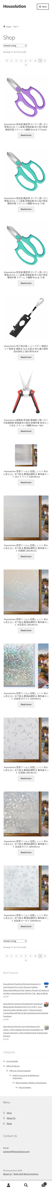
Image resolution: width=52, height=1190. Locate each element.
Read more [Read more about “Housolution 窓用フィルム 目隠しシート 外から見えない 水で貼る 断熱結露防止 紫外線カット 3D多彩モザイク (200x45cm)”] (26, 704)
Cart (41, 1183)
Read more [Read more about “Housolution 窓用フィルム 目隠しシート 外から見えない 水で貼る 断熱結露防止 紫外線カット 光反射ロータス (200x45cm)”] (26, 926)
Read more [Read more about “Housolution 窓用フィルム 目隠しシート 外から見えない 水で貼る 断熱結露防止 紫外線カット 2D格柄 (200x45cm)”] (26, 556)
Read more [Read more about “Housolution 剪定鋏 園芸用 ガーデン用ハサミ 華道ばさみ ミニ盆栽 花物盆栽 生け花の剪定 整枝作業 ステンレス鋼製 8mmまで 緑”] (26, 209)
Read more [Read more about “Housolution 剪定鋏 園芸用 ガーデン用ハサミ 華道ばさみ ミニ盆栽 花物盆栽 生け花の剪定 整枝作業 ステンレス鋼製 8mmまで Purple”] (26, 135)
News (9, 1123)
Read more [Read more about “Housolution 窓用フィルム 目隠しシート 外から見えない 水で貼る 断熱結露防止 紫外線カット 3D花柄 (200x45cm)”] (26, 778)
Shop (9, 1112)
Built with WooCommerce (26, 1174)
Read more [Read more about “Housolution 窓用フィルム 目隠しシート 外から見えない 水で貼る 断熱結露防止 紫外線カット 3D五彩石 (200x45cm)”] (26, 630)
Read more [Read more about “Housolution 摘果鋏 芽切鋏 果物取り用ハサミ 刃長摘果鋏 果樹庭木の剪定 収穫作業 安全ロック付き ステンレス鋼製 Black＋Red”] (26, 431)
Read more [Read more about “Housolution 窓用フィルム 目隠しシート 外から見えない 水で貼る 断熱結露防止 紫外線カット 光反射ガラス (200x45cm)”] (26, 852)
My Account (8, 1185)
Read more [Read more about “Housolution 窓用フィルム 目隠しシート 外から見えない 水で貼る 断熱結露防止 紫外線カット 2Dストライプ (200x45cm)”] (26, 482)
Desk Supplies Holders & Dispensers (31, 1083)
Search (26, 1185)
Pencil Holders (25, 1087)
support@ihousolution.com (16, 1151)
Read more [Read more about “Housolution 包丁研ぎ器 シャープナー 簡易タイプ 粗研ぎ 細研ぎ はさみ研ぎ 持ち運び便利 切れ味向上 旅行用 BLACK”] (26, 357)
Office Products (13, 1066)
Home (8, 26)
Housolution (14, 6)
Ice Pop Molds (12, 1061)
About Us (11, 1118)
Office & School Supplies (20, 1070)
